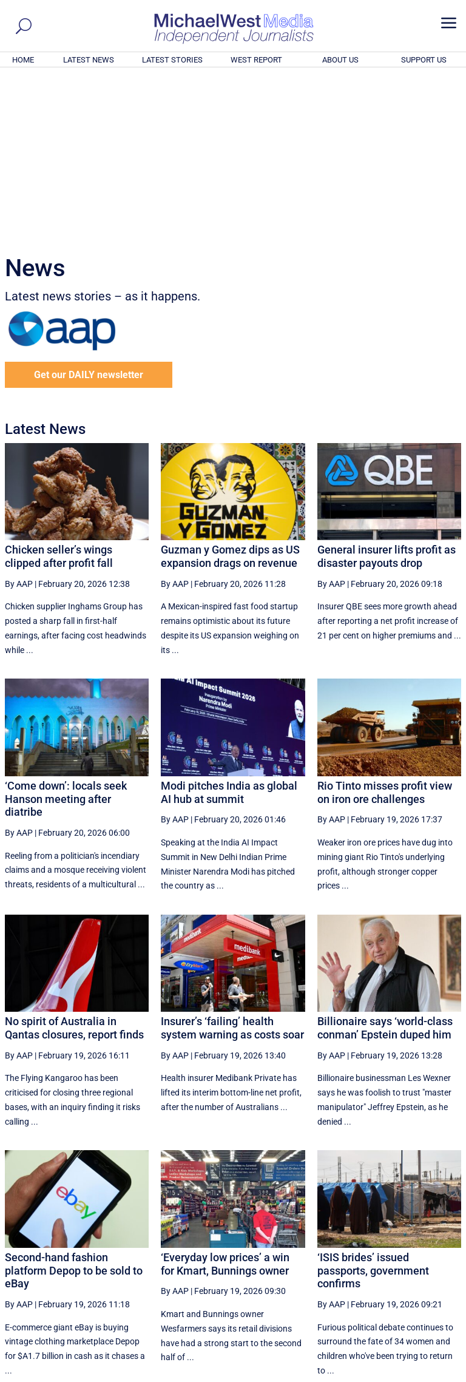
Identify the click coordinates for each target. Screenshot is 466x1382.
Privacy (440, 1374)
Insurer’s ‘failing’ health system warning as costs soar (232, 863)
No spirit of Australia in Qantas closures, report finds (74, 863)
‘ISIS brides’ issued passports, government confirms (373, 1105)
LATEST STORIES (172, 59)
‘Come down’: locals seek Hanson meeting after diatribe (66, 633)
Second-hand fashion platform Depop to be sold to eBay (74, 1105)
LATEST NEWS (88, 59)
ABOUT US (340, 59)
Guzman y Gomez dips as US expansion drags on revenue (230, 391)
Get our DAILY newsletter (88, 209)
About (374, 1374)
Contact (406, 1374)
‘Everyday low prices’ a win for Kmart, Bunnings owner (225, 1099)
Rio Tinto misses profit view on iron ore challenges (384, 627)
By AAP (19, 419)
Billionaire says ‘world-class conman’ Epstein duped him (385, 863)
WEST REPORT (256, 59)
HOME (23, 59)
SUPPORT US (424, 59)
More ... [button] (428, 1259)
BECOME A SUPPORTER (406, 1305)
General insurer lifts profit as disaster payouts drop (386, 391)
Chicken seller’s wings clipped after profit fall (59, 391)
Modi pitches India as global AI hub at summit (229, 627)
